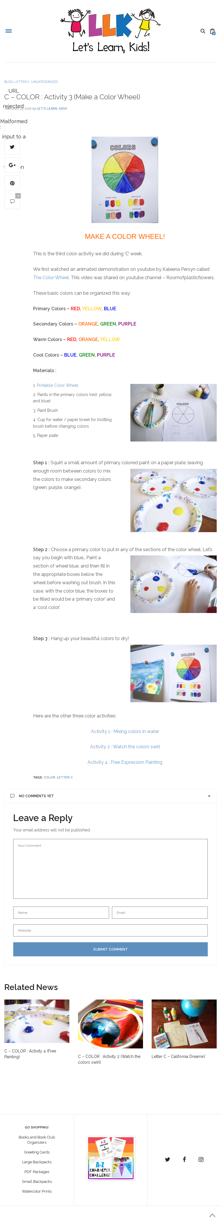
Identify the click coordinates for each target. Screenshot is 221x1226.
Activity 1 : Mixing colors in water (125, 731)
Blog (8, 82)
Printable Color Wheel (57, 385)
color (49, 777)
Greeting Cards (36, 1152)
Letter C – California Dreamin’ (178, 1056)
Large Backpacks (37, 1162)
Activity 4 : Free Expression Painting (124, 762)
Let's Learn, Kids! (52, 109)
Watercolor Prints (37, 1191)
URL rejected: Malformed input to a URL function (12, 128)
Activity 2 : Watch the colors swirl (125, 746)
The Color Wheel (51, 277)
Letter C (21, 82)
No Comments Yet (32, 796)
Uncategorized (44, 82)
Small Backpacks (37, 1181)
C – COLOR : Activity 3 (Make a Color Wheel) (72, 97)
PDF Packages (36, 1172)
